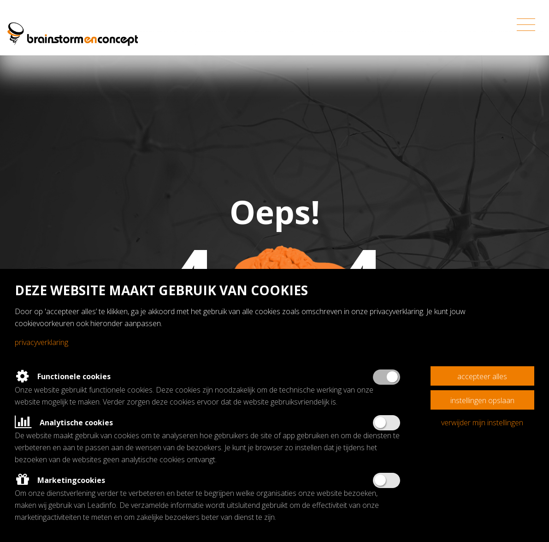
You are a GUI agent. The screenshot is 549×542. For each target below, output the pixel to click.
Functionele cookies (63, 376)
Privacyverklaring (41, 342)
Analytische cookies (64, 422)
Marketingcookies (60, 480)
